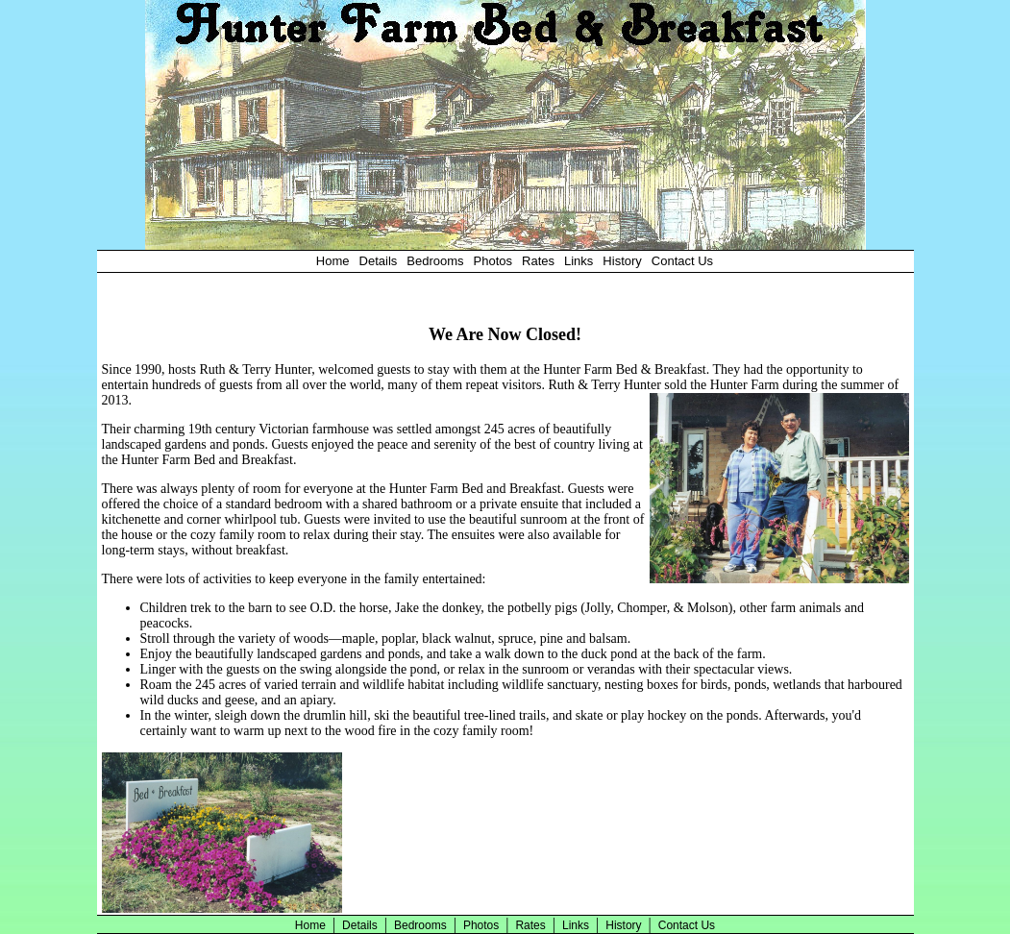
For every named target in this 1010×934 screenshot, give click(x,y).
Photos (493, 261)
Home (333, 261)
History (622, 261)
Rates (538, 261)
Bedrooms (434, 261)
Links (578, 261)
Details (378, 261)
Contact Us (682, 261)
